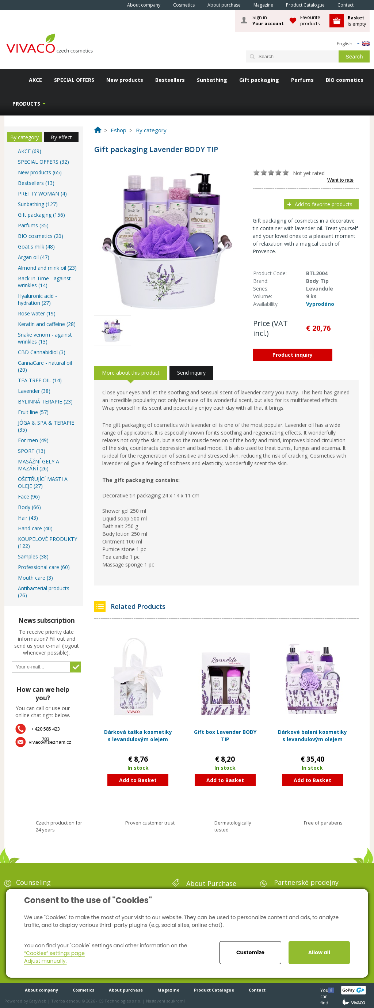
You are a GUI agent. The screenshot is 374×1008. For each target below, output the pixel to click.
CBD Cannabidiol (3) (41, 352)
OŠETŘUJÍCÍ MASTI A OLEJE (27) (43, 482)
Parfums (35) (33, 225)
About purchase (224, 5)
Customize (250, 952)
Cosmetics (184, 5)
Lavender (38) (34, 390)
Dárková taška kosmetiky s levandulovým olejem (138, 735)
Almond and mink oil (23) (47, 267)
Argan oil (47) (33, 257)
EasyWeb (37, 1001)
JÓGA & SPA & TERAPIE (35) (46, 426)
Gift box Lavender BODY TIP (225, 735)
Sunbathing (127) (38, 204)
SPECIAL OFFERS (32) (43, 161)
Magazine (263, 5)
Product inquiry (292, 354)
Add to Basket (138, 780)
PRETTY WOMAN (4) (42, 193)
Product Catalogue (305, 5)
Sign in (268, 20)
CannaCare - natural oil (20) (45, 366)
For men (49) (33, 440)
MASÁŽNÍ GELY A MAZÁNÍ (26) (38, 465)
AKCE (35, 79)
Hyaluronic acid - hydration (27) (37, 299)
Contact (345, 5)
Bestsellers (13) (36, 182)
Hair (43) (28, 517)
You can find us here (325, 990)
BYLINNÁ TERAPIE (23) (45, 401)
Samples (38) (33, 556)
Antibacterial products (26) (43, 592)
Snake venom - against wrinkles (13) (45, 338)
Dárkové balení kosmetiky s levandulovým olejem (312, 735)
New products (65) (40, 172)
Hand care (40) (35, 528)
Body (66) (29, 507)
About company (143, 5)
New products (124, 79)
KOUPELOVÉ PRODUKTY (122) (47, 542)
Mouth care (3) (35, 577)
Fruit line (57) (33, 412)
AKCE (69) (29, 151)
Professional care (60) (44, 567)
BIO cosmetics (344, 79)
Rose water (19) (37, 313)
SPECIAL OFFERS (74, 79)
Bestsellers (170, 79)
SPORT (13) (31, 450)
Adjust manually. (45, 961)
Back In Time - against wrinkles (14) (44, 282)
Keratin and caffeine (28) (47, 324)
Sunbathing (212, 79)
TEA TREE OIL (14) (40, 380)
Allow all (319, 952)
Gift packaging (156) (41, 214)
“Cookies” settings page (54, 953)
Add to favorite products (323, 204)
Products (26, 103)
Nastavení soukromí (165, 1001)
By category (24, 137)
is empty (357, 21)
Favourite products (310, 20)
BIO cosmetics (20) (40, 235)
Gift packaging (259, 79)
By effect (61, 137)
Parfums (302, 79)
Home (111, 4)
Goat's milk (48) (36, 246)
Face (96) (29, 496)
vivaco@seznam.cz (50, 742)
